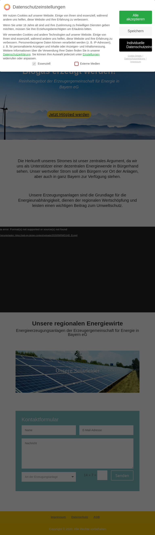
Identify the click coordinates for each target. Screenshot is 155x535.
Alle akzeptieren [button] (136, 17)
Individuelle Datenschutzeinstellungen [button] (139, 45)
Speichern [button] (136, 31)
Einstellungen (91, 54)
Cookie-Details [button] (135, 56)
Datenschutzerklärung (16, 54)
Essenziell (41, 64)
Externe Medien (87, 64)
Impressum (135, 61)
